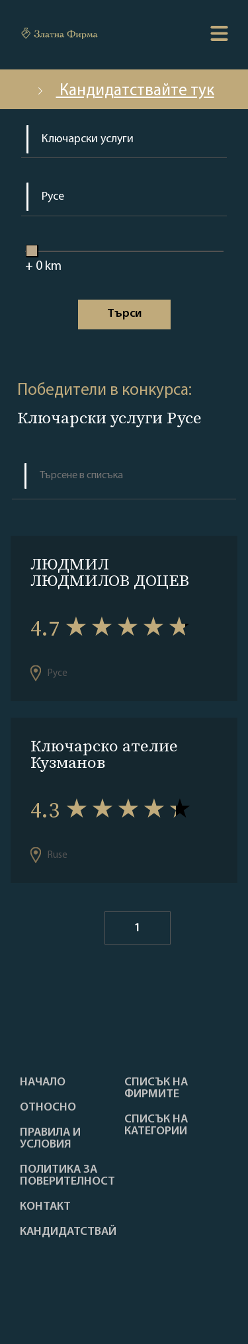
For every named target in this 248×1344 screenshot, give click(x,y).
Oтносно (48, 1108)
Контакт (45, 1207)
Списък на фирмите (156, 1089)
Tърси (124, 314)
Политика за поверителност (67, 1176)
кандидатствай (68, 1232)
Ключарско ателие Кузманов (104, 754)
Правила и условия (50, 1139)
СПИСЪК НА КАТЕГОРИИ (156, 1126)
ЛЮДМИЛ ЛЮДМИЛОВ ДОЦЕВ (109, 572)
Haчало (42, 1083)
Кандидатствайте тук (124, 91)
